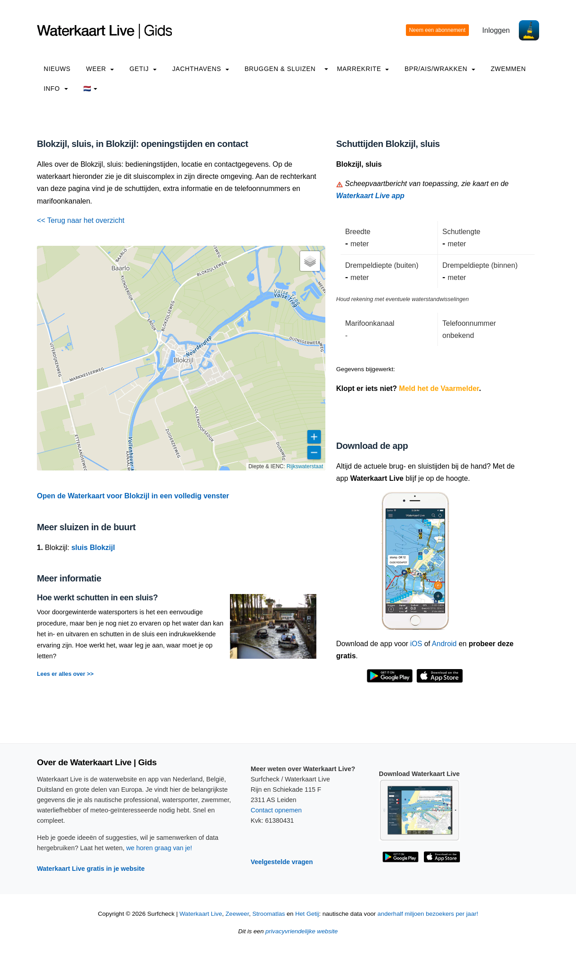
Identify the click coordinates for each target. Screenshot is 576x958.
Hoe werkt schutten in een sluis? (97, 597)
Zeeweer (237, 913)
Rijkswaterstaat (305, 466)
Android (444, 644)
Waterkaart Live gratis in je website (90, 868)
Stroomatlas (268, 913)
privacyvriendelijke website (302, 931)
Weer (100, 68)
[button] (310, 261)
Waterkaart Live (201, 913)
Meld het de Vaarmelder (439, 388)
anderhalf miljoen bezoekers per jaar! (428, 913)
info (56, 88)
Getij (143, 68)
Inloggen (496, 30)
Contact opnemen (276, 810)
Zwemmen (508, 68)
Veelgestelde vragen (282, 861)
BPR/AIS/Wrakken (440, 68)
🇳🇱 (90, 88)
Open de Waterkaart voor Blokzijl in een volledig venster (133, 496)
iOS (416, 644)
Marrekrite (363, 68)
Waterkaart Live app (370, 196)
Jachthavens (200, 68)
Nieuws (57, 68)
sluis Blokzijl (93, 547)
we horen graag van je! (159, 848)
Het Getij (307, 913)
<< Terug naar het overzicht (81, 220)
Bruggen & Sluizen (279, 68)
